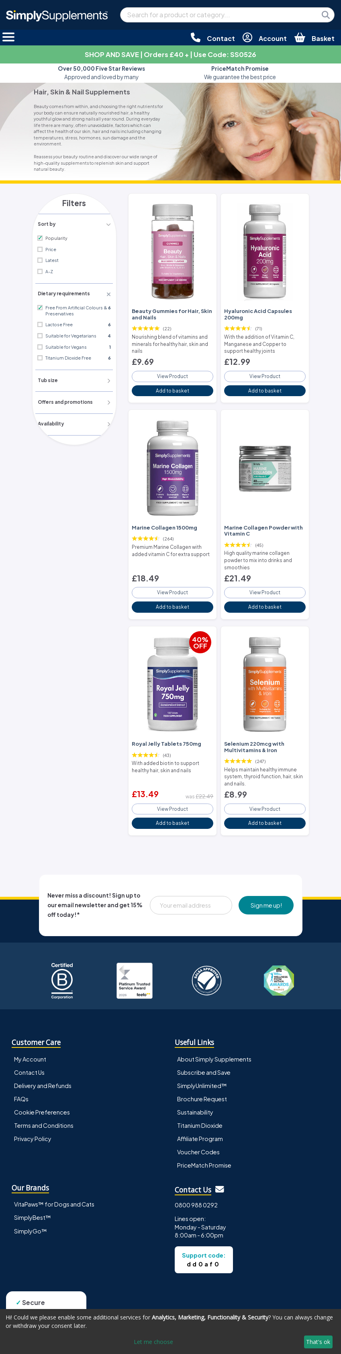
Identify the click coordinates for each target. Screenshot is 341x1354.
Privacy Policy (32, 1127)
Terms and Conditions (44, 1113)
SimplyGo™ (30, 1219)
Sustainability (195, 1100)
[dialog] (170, 1331)
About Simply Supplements (214, 1047)
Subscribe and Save (204, 1060)
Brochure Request (202, 1086)
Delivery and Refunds (42, 1073)
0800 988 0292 (196, 1193)
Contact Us (29, 1060)
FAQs (21, 1086)
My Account (30, 1047)
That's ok (318, 1342)
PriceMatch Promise (204, 1153)
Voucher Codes (198, 1140)
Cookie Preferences (42, 1100)
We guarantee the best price (240, 72)
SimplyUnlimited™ (202, 1073)
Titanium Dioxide (200, 1113)
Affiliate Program (200, 1127)
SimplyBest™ (32, 1205)
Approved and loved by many (101, 72)
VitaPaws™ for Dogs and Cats (54, 1192)
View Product (173, 373)
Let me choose (153, 1342)
